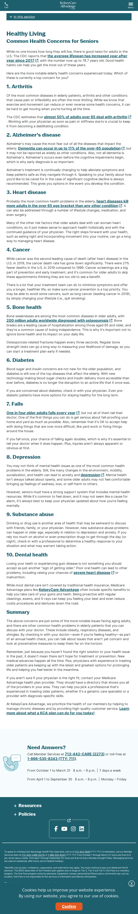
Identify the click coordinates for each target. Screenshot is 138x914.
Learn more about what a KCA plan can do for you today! (67, 710)
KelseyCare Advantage (59, 589)
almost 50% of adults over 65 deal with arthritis (85, 117)
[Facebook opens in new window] (55, 829)
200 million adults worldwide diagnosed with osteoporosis (57, 320)
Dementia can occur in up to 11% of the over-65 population (69, 148)
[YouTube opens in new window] (64, 829)
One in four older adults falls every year (40, 413)
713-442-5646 (82, 851)
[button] (131, 6)
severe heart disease (91, 572)
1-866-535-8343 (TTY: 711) (51, 759)
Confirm (69, 906)
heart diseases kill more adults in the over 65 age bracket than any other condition (67, 203)
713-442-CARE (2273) (85, 754)
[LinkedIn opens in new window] (81, 829)
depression (90, 475)
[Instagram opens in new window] (73, 829)
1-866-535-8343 (56, 855)
